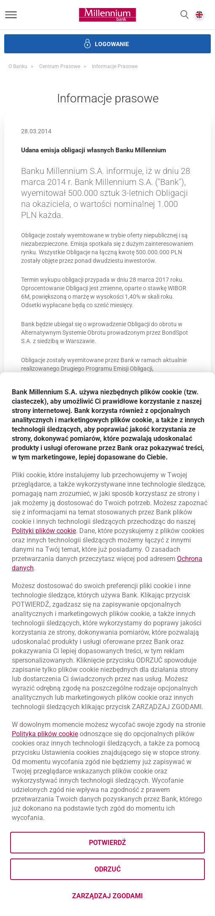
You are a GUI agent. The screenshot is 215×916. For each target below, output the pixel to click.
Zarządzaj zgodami (138, 898)
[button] (184, 15)
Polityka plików (45, 734)
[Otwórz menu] (11, 15)
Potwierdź (107, 843)
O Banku (17, 66)
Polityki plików (44, 531)
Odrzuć (107, 869)
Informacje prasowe (114, 66)
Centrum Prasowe (59, 66)
